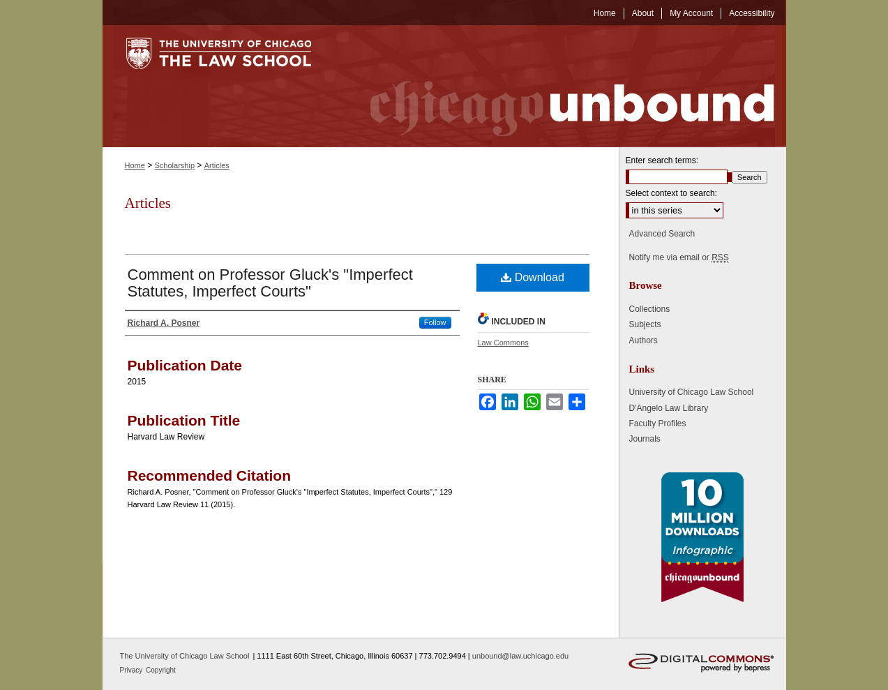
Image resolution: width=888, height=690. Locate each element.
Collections (649, 309)
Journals (645, 439)
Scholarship (175, 165)
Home (135, 165)
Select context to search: (671, 193)
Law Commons (503, 342)
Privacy (132, 670)
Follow (435, 322)
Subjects (645, 324)
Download (532, 277)
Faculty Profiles (657, 423)
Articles (216, 165)
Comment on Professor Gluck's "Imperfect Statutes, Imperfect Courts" (270, 283)
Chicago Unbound (559, 86)
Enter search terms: (662, 160)
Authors (643, 340)
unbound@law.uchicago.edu (520, 656)
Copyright (161, 670)
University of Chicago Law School (691, 392)
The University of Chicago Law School (185, 656)
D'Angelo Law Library (669, 408)
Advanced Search (662, 234)
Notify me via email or (679, 257)
